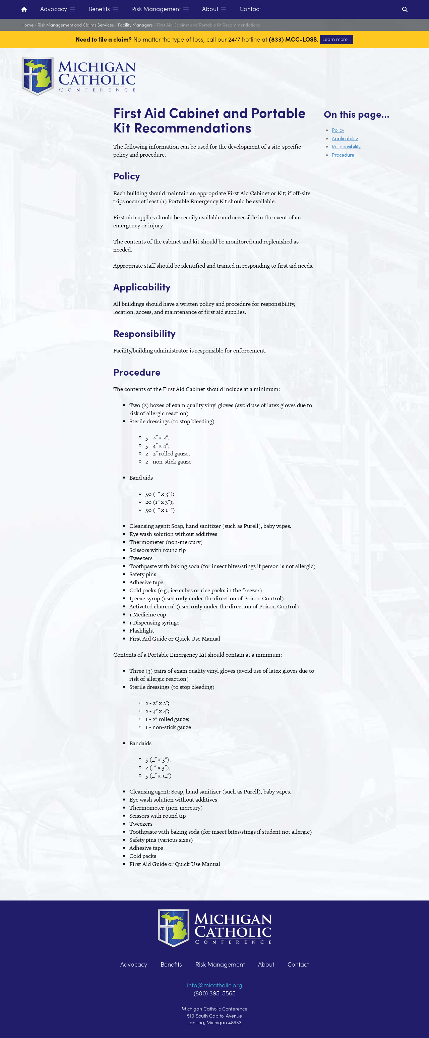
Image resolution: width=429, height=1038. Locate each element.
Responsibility (346, 146)
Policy (338, 129)
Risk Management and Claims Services (76, 24)
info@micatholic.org (214, 985)
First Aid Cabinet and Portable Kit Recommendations (208, 24)
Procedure (343, 154)
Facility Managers (135, 24)
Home (27, 24)
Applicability (345, 138)
